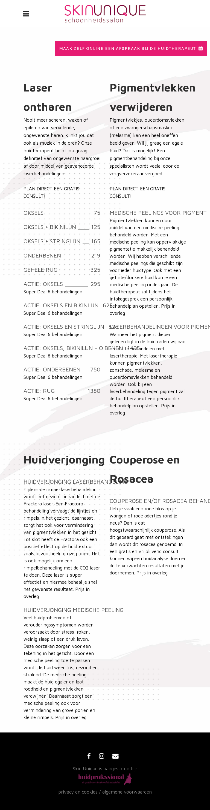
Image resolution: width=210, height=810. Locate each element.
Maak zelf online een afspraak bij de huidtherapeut (131, 48)
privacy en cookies (78, 792)
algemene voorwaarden (127, 792)
